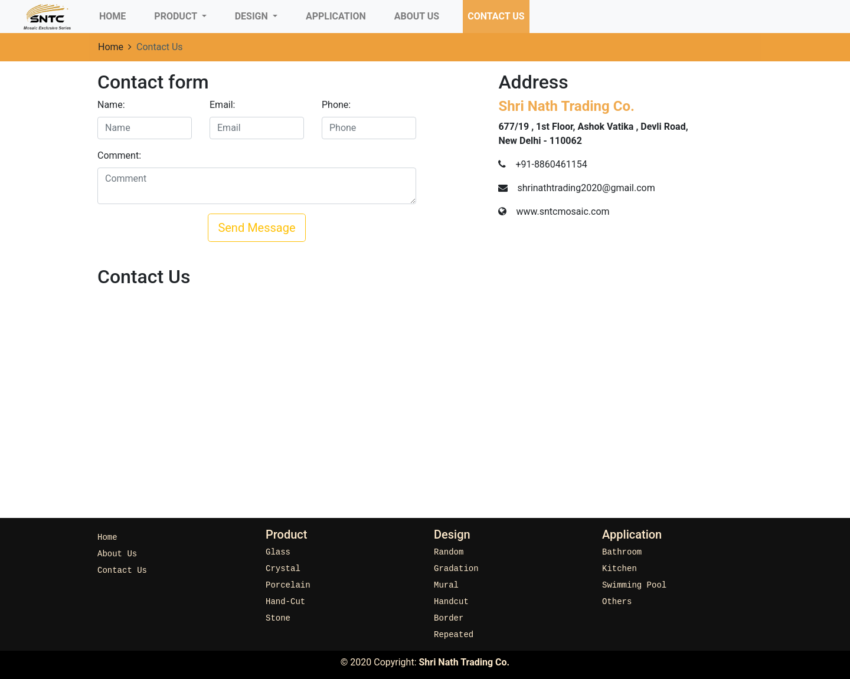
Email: (222, 104)
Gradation (456, 569)
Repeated (453, 635)
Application (336, 16)
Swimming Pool (634, 585)
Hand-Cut (285, 602)
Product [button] (176, 16)
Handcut (451, 602)
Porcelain (288, 585)
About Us (416, 16)
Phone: (336, 104)
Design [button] (252, 16)
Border (448, 618)
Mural (446, 585)
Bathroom (622, 552)
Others (617, 602)
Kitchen (619, 569)
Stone (278, 618)
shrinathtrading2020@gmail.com (586, 187)
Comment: (119, 155)
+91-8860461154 (551, 164)
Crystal (283, 569)
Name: (111, 104)
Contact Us (496, 16)
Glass (278, 552)
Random (448, 552)
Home (114, 15)
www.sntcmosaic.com (562, 211)
